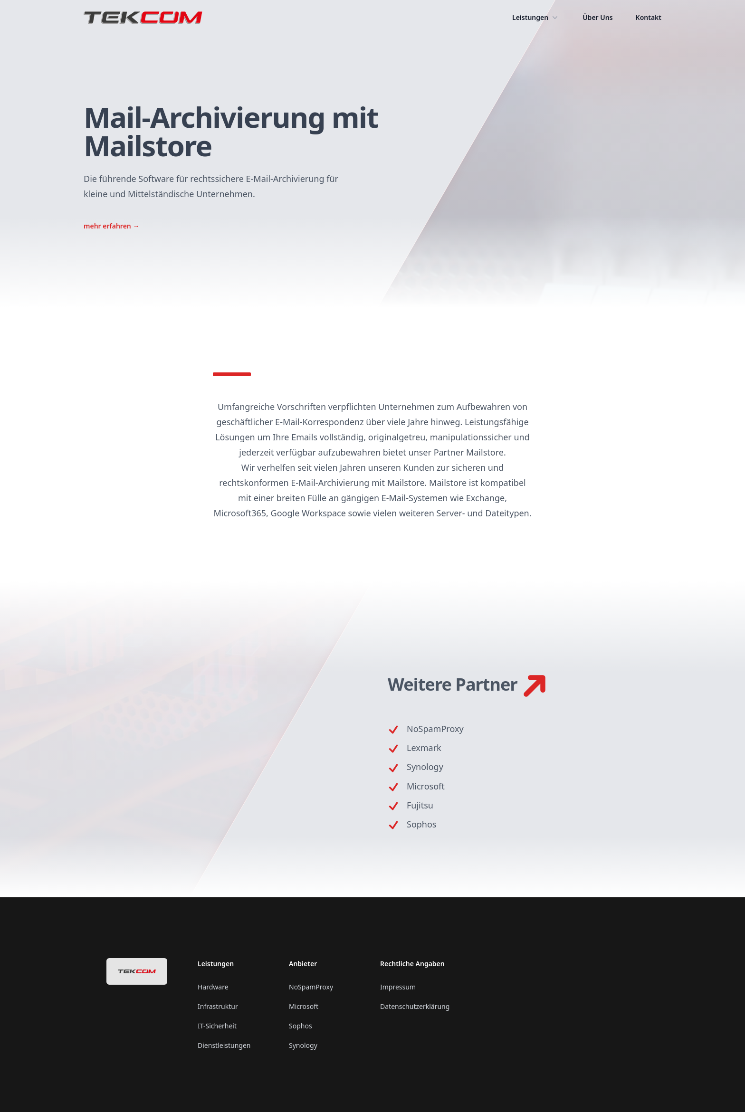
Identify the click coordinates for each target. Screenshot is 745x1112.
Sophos (421, 824)
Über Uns (597, 17)
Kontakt (648, 17)
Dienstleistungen (224, 1045)
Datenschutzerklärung (414, 1006)
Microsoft (426, 786)
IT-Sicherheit (217, 1025)
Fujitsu (420, 805)
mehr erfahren (111, 225)
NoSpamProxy (435, 728)
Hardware (213, 986)
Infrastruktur (218, 1006)
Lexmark (424, 747)
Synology (425, 766)
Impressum (398, 986)
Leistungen (536, 17)
